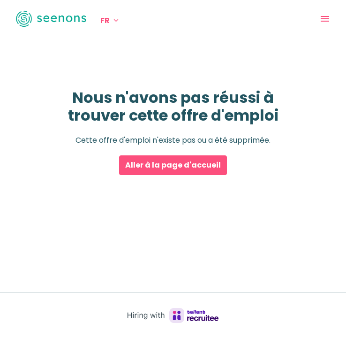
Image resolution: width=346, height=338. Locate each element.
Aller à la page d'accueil (173, 165)
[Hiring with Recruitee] (173, 315)
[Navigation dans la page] (325, 18)
